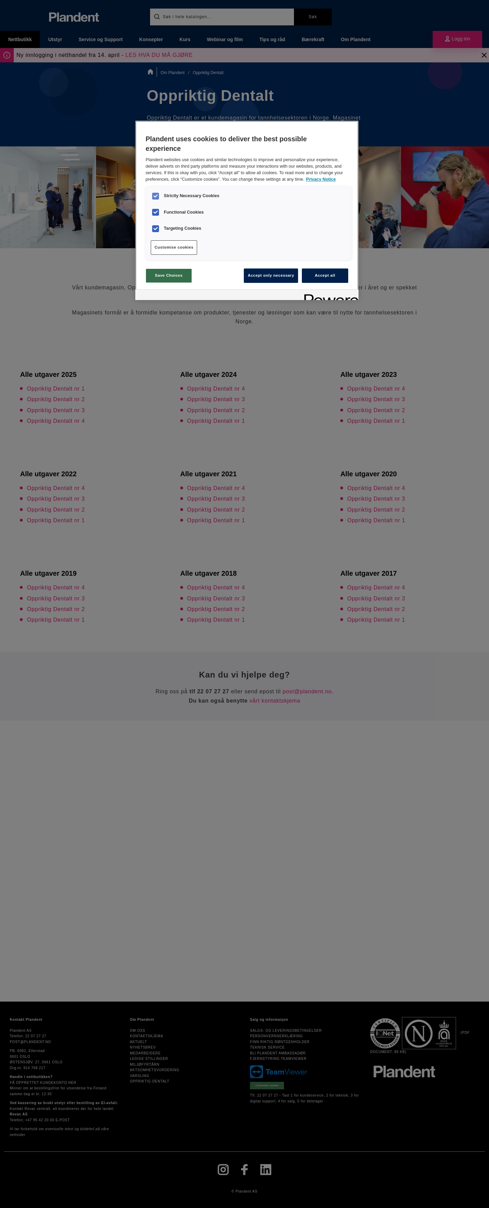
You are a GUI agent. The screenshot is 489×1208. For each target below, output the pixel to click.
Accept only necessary (271, 275)
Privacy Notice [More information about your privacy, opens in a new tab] (321, 179)
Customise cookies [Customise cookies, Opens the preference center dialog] (174, 247)
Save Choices (169, 275)
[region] (247, 210)
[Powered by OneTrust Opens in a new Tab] (329, 295)
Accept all (325, 275)
